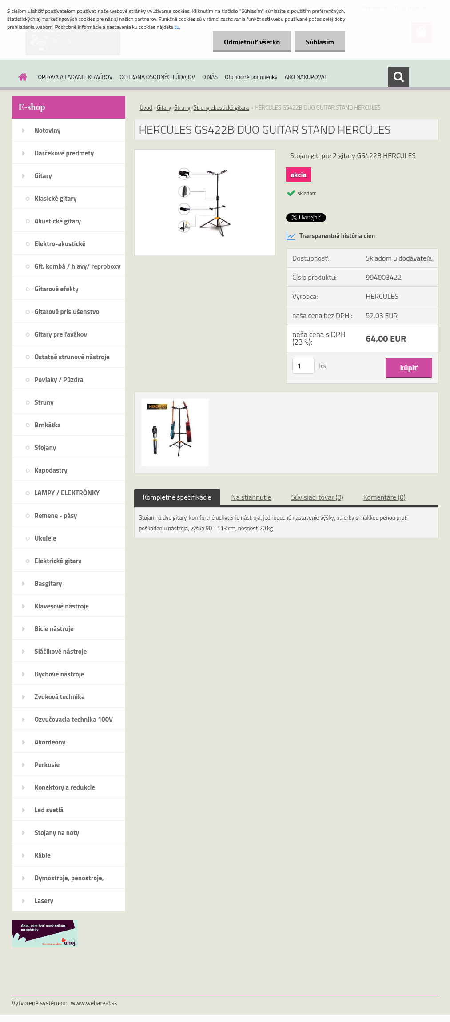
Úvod (146, 107)
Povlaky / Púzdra (59, 379)
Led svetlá (49, 810)
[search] (398, 77)
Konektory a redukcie (65, 787)
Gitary (43, 176)
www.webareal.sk (94, 1002)
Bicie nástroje (54, 629)
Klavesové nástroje (62, 606)
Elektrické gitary (58, 561)
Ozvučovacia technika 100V (74, 719)
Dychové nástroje (59, 674)
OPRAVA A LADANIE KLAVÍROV (75, 76)
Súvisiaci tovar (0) (317, 497)
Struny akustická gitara (221, 107)
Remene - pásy (56, 515)
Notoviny (48, 130)
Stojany (45, 447)
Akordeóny (50, 742)
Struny (44, 402)
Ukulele (45, 538)
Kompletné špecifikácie (177, 497)
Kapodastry (51, 470)
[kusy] (303, 366)
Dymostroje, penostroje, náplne (69, 881)
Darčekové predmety (64, 153)
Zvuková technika (60, 697)
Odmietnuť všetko (252, 41)
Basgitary (48, 583)
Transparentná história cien (330, 236)
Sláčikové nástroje (61, 651)
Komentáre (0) (384, 497)
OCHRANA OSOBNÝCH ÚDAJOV (157, 76)
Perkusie (47, 765)
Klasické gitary (56, 198)
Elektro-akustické (60, 244)
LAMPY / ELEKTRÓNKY (67, 493)
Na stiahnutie (251, 497)
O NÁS (210, 76)
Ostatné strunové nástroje (72, 357)
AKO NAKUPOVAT (306, 76)
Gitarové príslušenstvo (67, 311)
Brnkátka (48, 425)
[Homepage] (21, 77)
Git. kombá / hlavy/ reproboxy (78, 266)
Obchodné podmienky (251, 76)
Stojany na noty (57, 832)
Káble (43, 855)
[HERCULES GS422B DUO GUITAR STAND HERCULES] (205, 153)
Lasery (44, 900)
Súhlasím (320, 41)
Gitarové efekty (57, 289)
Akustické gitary (58, 221)
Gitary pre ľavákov (61, 334)
